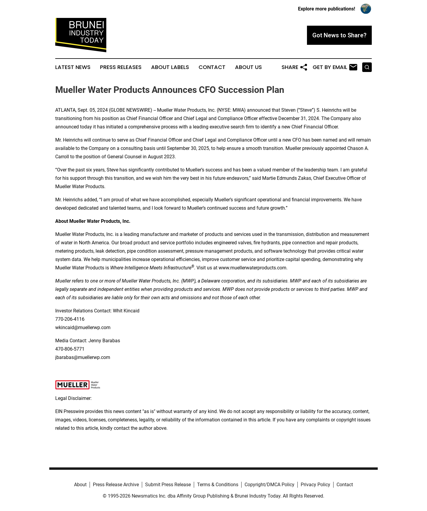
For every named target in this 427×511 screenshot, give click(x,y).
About (80, 484)
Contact (212, 67)
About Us (248, 67)
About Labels (170, 67)
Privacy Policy (315, 484)
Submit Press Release (168, 484)
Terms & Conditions (217, 484)
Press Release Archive (116, 484)
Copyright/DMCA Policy (269, 484)
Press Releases (121, 67)
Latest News (72, 67)
